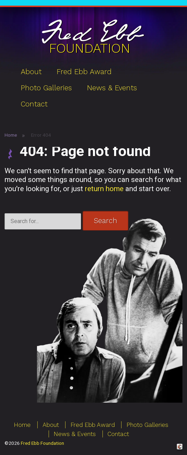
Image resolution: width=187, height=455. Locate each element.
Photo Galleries (46, 88)
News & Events (112, 88)
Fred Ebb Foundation (42, 443)
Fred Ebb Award (84, 71)
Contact (34, 104)
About (31, 71)
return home (104, 188)
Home (11, 135)
